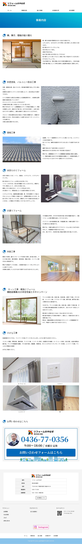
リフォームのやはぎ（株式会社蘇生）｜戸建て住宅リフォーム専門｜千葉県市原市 (14, 4)
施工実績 (39, 10)
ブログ (5, 517)
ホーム (9, 10)
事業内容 (24, 10)
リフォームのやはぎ (39, 541)
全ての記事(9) (33, 511)
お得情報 (6, 511)
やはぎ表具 (6, 514)
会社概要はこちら (41, 498)
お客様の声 (55, 10)
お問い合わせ (7, 520)
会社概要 (71, 10)
